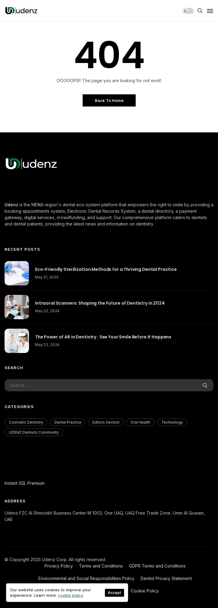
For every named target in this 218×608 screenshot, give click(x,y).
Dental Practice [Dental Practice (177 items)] (67, 422)
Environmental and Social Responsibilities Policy (86, 578)
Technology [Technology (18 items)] (172, 422)
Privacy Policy (59, 565)
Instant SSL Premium (25, 483)
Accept (114, 592)
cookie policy (70, 595)
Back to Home (109, 100)
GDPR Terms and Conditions (157, 565)
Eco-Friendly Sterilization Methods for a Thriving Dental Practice (106, 269)
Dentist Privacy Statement (166, 578)
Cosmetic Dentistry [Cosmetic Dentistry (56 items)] (26, 422)
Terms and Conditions (101, 565)
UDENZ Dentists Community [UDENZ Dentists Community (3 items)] (34, 432)
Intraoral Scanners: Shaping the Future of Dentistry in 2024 (100, 303)
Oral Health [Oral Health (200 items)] (140, 422)
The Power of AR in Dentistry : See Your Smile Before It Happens (103, 337)
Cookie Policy (145, 590)
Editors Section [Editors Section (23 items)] (106, 422)
